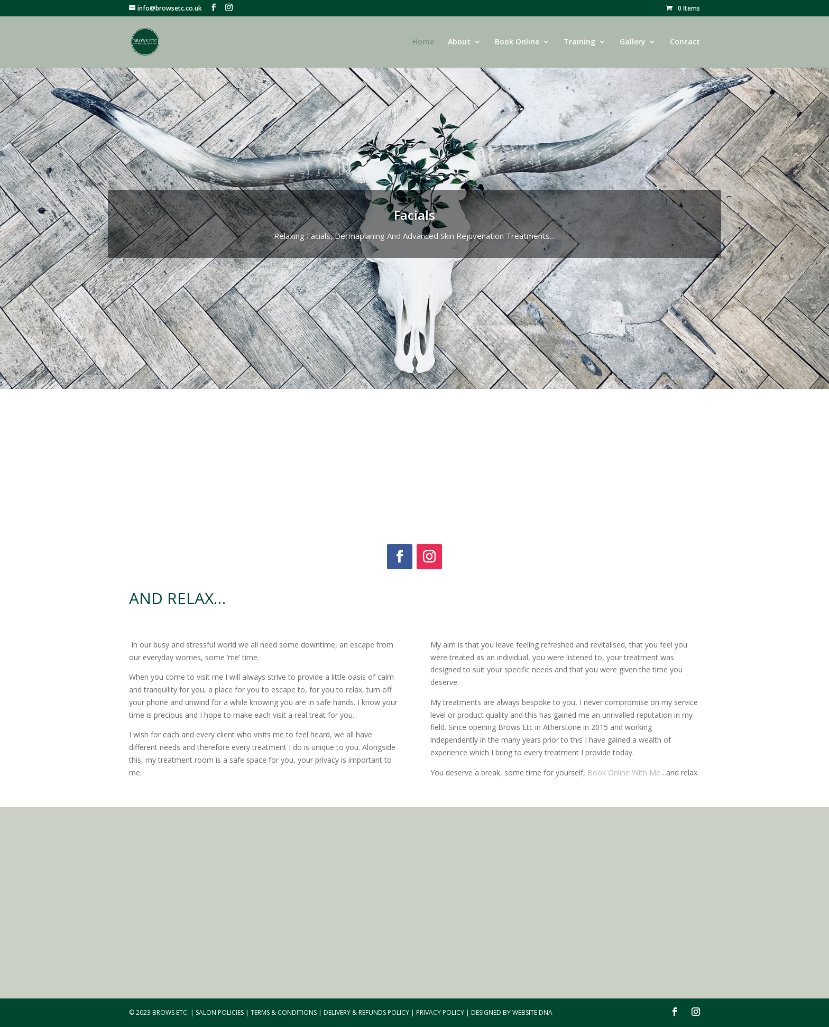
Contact (685, 42)
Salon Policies (220, 1012)
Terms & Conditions (284, 1012)
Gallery (633, 42)
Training (579, 42)
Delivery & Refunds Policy (366, 1012)
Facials (414, 215)
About (459, 42)
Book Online (517, 42)
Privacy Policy (440, 1012)
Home (423, 42)
